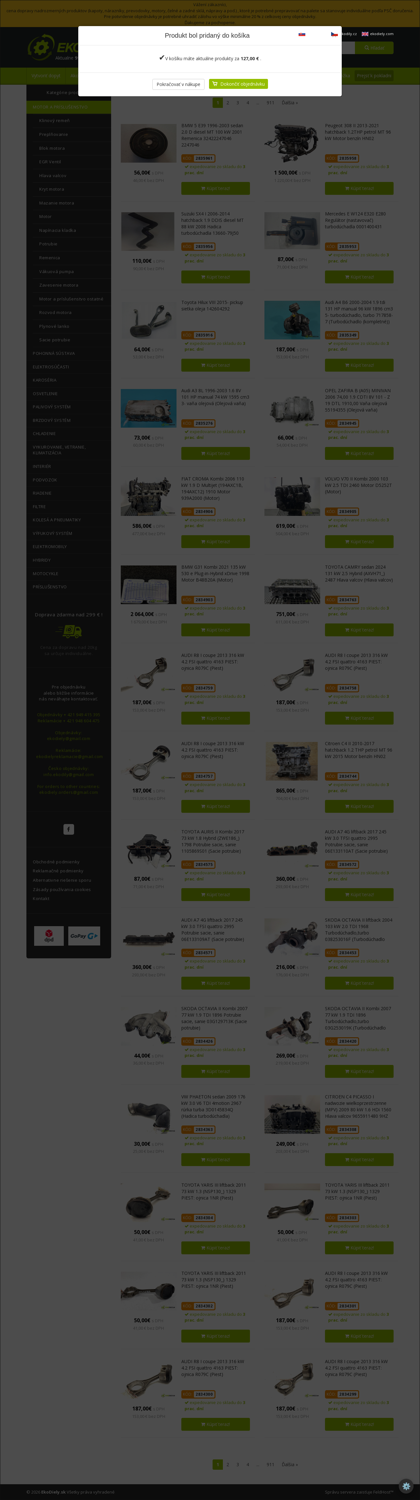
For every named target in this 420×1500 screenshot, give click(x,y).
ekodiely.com (378, 33)
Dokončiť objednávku (242, 84)
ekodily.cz (344, 33)
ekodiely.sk (312, 33)
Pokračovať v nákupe (178, 84)
